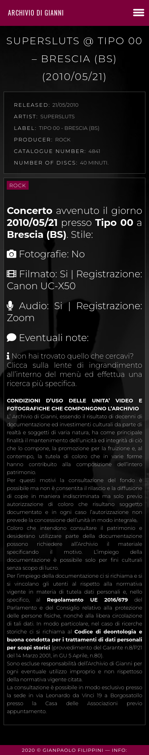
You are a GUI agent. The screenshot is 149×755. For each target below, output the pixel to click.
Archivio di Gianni (36, 13)
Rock (17, 185)
